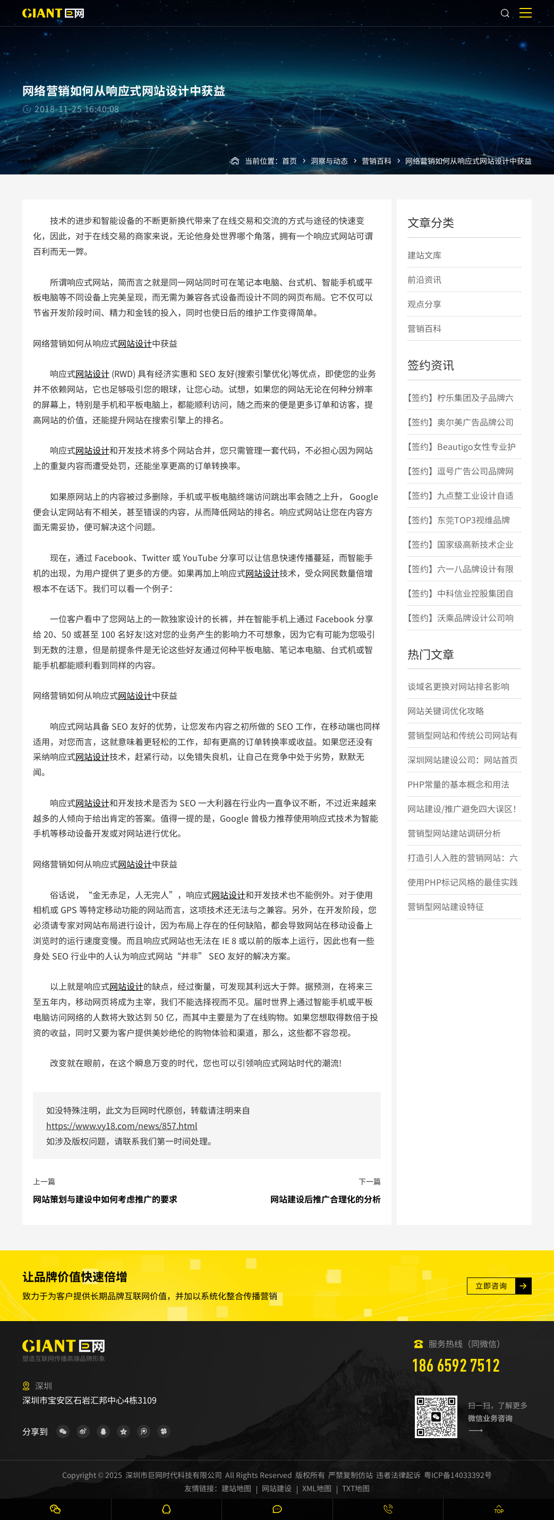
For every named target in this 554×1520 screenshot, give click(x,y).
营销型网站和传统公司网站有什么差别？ (462, 747)
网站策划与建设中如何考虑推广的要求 (105, 1198)
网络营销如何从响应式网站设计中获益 (468, 160)
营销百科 (376, 160)
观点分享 (424, 303)
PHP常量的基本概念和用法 (458, 784)
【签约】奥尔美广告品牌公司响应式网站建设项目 (458, 433)
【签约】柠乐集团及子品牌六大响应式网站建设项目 (458, 409)
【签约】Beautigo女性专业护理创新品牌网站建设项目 (459, 458)
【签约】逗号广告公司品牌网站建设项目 (458, 482)
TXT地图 (356, 1488)
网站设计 (135, 343)
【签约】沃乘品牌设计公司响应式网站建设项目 (458, 629)
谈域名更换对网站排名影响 (458, 686)
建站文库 (424, 254)
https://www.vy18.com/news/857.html (122, 1125)
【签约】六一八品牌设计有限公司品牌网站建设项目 (458, 580)
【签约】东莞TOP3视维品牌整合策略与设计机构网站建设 (458, 531)
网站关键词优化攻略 (445, 710)
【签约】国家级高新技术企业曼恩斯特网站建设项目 (458, 556)
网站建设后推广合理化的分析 (325, 1198)
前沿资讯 (424, 279)
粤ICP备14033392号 (458, 1474)
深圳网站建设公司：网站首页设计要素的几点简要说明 (462, 771)
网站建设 (277, 1488)
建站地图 (236, 1488)
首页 (289, 160)
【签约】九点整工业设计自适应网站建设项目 (458, 507)
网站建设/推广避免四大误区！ (464, 808)
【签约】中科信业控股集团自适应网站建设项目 (458, 605)
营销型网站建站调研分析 (454, 832)
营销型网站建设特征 (445, 906)
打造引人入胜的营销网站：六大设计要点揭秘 (462, 869)
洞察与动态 (329, 160)
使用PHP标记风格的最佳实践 (462, 881)
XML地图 (316, 1488)
